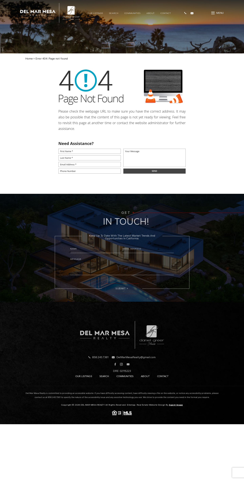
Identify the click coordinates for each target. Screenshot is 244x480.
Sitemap (131, 405)
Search (113, 13)
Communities (132, 13)
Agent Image (176, 405)
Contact (165, 13)
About (150, 13)
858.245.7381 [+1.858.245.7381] (100, 364)
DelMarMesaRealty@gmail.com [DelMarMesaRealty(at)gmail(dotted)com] (136, 364)
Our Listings (95, 13)
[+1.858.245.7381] (186, 12)
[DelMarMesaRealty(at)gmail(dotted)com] (193, 13)
